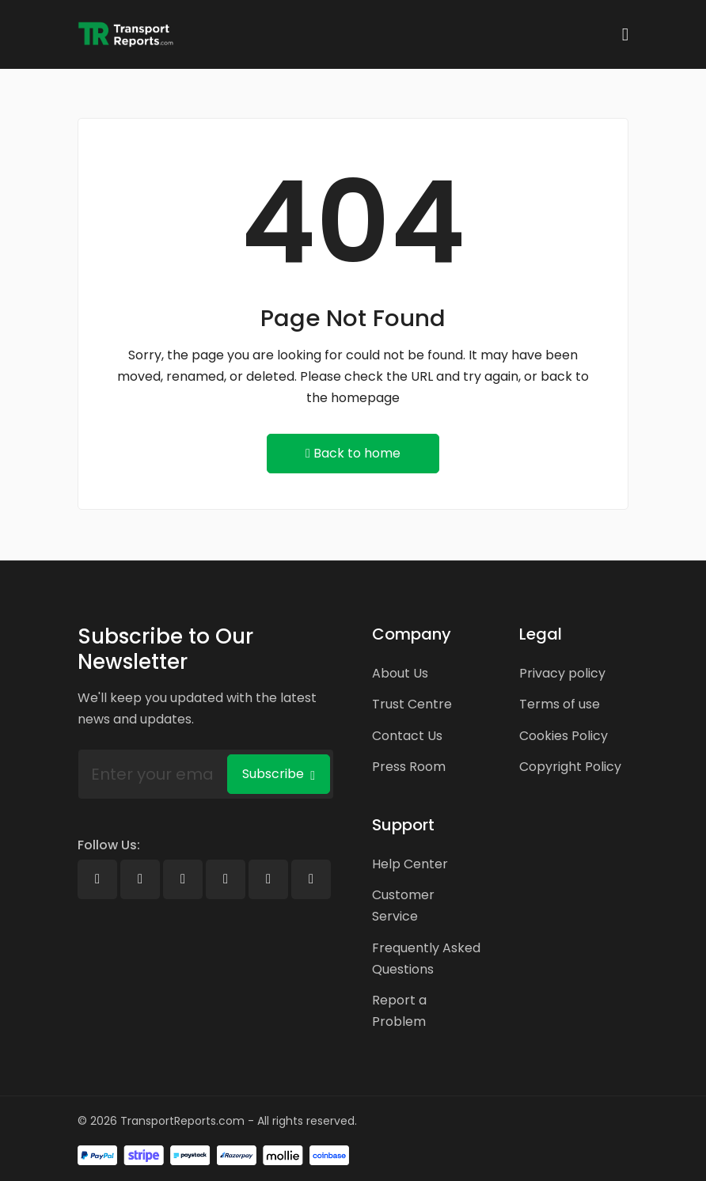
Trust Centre (412, 705)
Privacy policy (562, 673)
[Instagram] (268, 879)
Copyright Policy (570, 767)
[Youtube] (225, 879)
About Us (400, 673)
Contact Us (407, 736)
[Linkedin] (183, 879)
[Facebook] (97, 879)
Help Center (410, 864)
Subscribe (278, 774)
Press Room (409, 767)
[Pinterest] (311, 879)
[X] (140, 879)
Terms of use (559, 705)
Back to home (353, 453)
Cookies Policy (563, 736)
